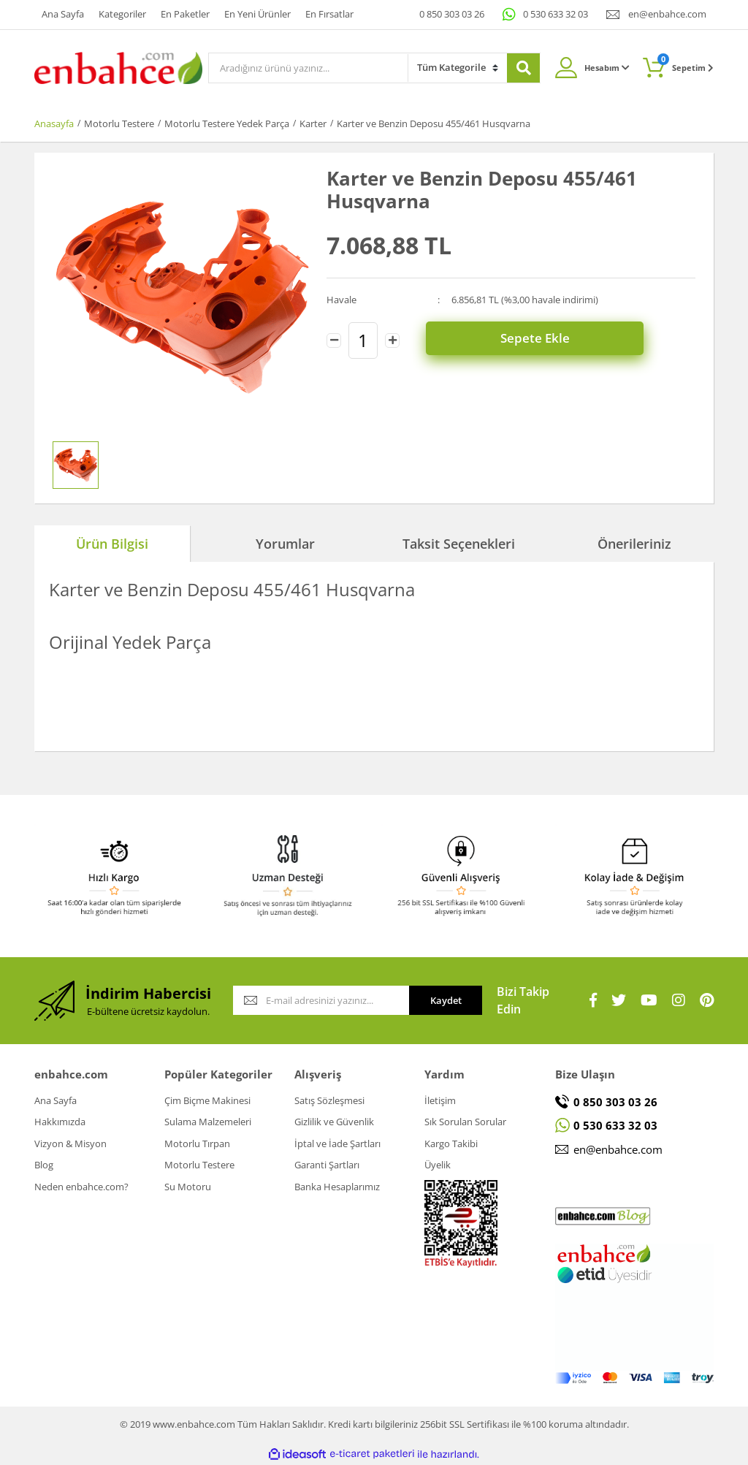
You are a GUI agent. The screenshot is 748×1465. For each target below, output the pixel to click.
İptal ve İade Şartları (337, 1143)
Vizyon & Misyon (70, 1143)
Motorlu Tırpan (197, 1143)
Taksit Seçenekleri (458, 543)
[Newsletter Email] (321, 1000)
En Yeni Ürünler (257, 13)
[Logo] (118, 66)
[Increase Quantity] (392, 339)
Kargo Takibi (451, 1143)
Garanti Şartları (326, 1164)
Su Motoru (187, 1186)
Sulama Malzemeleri (207, 1121)
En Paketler (185, 13)
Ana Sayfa (63, 13)
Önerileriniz (634, 543)
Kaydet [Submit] (446, 1000)
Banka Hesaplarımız (337, 1186)
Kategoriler (122, 13)
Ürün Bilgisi (112, 543)
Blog (43, 1164)
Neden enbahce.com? (81, 1186)
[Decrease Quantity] (334, 339)
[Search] (308, 68)
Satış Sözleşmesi (329, 1100)
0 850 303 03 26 (451, 13)
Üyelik (437, 1164)
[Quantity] (363, 340)
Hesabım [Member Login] (607, 67)
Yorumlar (285, 543)
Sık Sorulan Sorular (465, 1121)
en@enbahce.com (667, 13)
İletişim (440, 1100)
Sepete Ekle (558, 339)
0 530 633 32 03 (555, 13)
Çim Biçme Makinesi (207, 1100)
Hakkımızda (59, 1121)
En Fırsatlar (329, 13)
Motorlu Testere (199, 1164)
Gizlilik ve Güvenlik (334, 1121)
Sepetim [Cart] (685, 63)
